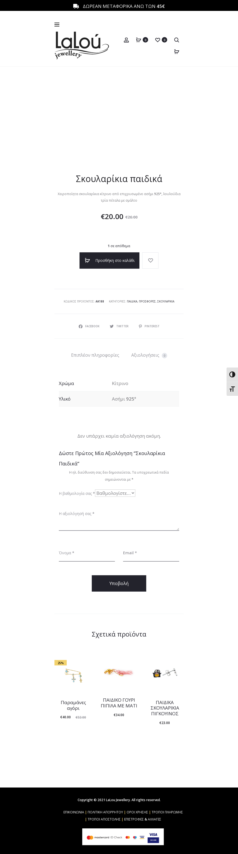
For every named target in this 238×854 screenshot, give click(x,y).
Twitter (119, 326)
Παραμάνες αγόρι (73, 705)
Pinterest (149, 326)
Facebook (89, 326)
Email (130, 552)
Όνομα (66, 552)
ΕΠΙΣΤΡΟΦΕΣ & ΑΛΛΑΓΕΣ (142, 819)
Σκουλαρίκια (165, 301)
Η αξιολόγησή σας (76, 513)
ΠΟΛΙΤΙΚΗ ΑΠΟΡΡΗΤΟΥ (105, 812)
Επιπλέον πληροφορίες (95, 355)
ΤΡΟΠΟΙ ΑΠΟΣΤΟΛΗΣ (104, 819)
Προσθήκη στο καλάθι (110, 260)
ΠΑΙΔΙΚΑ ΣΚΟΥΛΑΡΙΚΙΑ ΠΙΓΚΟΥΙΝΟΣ (165, 708)
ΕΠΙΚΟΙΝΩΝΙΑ (73, 812)
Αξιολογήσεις (149, 355)
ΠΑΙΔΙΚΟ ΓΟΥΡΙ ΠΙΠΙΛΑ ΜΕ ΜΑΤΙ (119, 702)
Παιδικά (132, 301)
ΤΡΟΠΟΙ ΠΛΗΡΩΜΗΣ (167, 812)
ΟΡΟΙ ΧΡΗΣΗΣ (137, 812)
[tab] (95, 355)
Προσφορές (147, 301)
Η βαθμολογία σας (77, 493)
